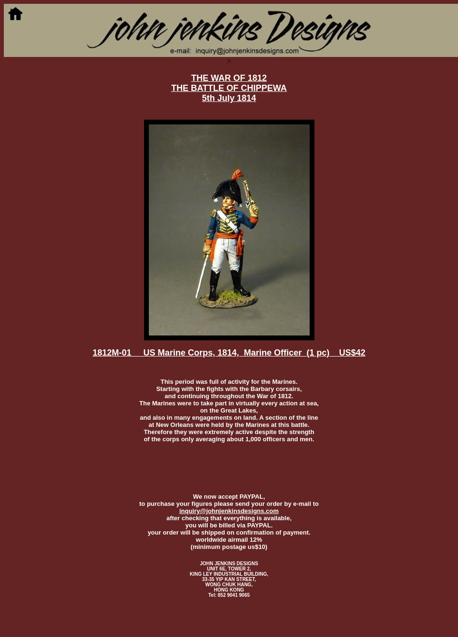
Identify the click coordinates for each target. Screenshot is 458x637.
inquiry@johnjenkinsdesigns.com (229, 510)
